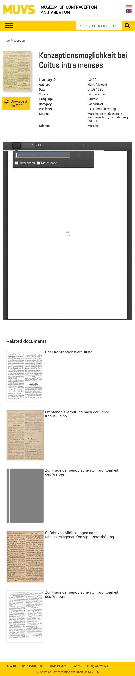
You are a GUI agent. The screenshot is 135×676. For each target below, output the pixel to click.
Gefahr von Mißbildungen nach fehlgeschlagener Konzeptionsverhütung (79, 535)
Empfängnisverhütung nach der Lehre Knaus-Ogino (77, 414)
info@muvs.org (97, 666)
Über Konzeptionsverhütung (68, 352)
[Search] (99, 25)
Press (77, 666)
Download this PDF (15, 103)
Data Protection (33, 666)
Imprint (11, 666)
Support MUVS (58, 666)
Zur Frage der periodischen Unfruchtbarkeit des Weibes (82, 472)
